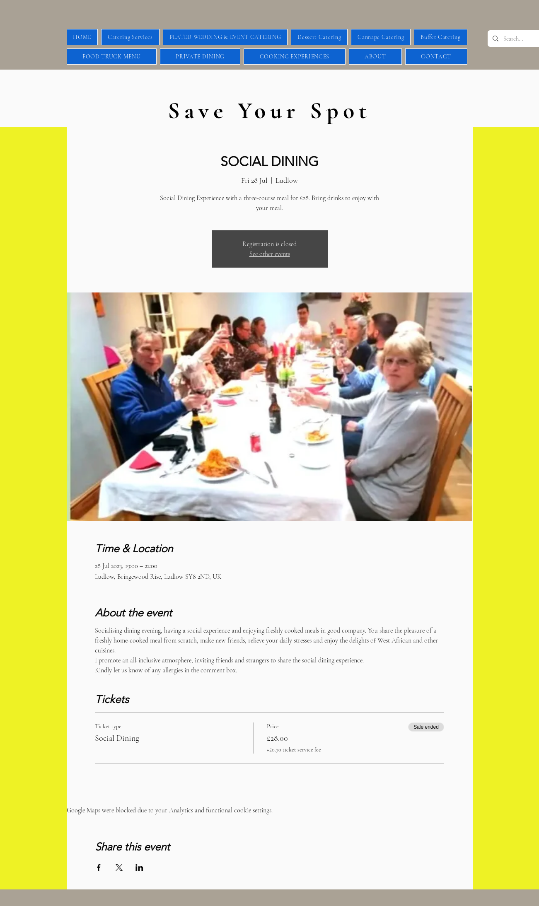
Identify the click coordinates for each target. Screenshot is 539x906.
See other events (269, 254)
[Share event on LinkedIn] (139, 867)
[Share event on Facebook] (99, 867)
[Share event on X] (119, 867)
